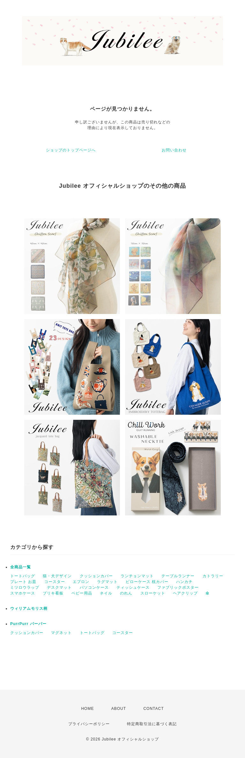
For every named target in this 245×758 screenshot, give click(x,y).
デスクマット (59, 587)
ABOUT (118, 708)
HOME (87, 708)
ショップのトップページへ (71, 150)
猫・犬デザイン (57, 576)
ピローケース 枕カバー (147, 581)
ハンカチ (184, 581)
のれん (126, 593)
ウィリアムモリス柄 (29, 608)
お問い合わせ (174, 150)
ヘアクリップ (185, 593)
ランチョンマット (137, 576)
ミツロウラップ (24, 587)
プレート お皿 (23, 581)
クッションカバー (96, 576)
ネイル (106, 593)
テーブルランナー (178, 576)
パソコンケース (94, 587)
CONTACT (153, 708)
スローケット (152, 593)
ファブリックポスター (178, 587)
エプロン (81, 581)
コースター (54, 581)
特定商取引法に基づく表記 (152, 724)
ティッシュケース (133, 587)
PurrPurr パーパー (28, 624)
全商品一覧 (20, 567)
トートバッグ (22, 576)
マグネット (61, 632)
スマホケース (22, 593)
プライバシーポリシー (89, 724)
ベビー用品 (81, 593)
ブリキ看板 (53, 593)
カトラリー (213, 576)
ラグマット (107, 581)
